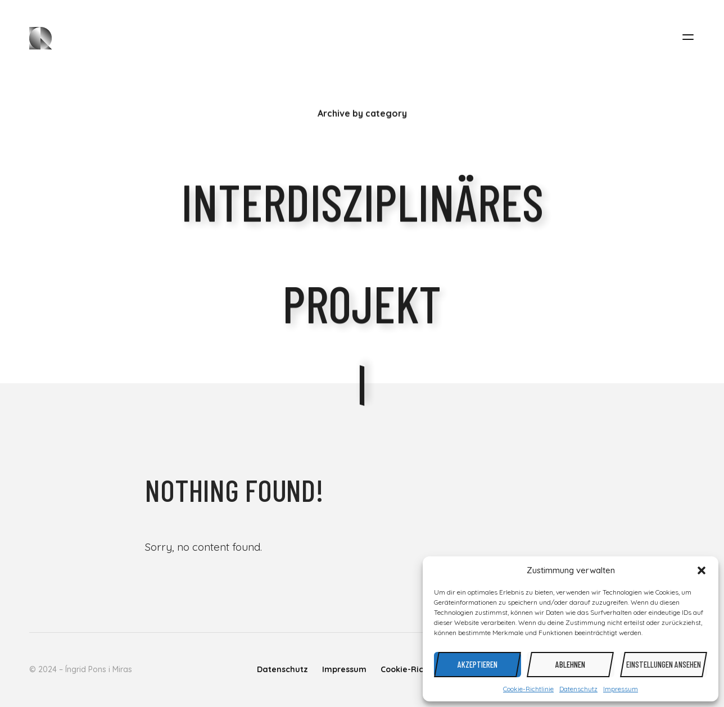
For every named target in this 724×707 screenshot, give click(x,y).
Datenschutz (578, 689)
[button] (701, 570)
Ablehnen (570, 664)
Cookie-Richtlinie (528, 689)
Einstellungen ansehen (663, 664)
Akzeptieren (477, 664)
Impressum (620, 689)
